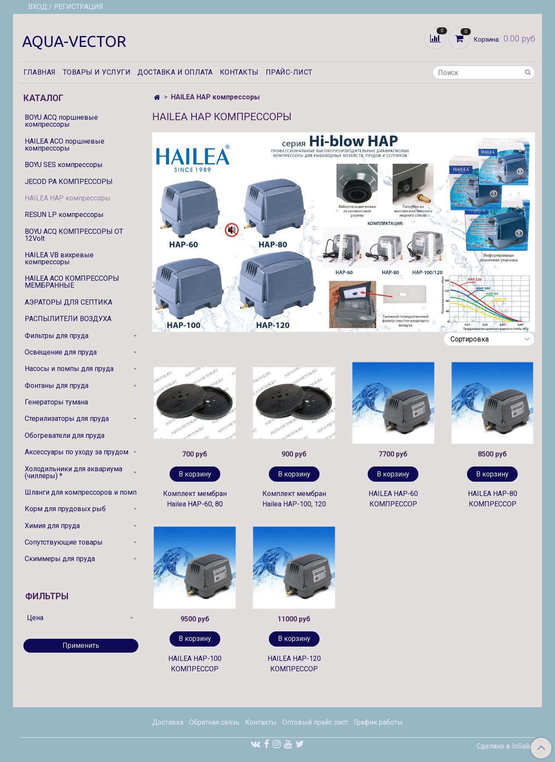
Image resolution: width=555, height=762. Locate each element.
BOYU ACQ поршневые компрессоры (61, 120)
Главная (39, 72)
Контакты (239, 72)
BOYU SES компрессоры (64, 165)
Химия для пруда (52, 526)
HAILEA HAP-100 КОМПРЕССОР (195, 663)
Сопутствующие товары (64, 542)
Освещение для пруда (61, 352)
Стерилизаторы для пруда (67, 418)
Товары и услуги (97, 72)
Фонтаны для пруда (56, 385)
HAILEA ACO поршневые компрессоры (64, 144)
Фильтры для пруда (56, 336)
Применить (80, 645)
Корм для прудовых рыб (65, 509)
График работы (378, 722)
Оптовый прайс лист (315, 722)
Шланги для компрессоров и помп (81, 492)
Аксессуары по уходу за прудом (76, 452)
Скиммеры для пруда (60, 559)
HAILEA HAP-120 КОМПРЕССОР (294, 663)
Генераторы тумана (56, 402)
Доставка (167, 722)
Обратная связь (214, 722)
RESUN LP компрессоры (64, 214)
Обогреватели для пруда (64, 435)
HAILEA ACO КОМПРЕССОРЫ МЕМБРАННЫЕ (72, 281)
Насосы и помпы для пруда (69, 369)
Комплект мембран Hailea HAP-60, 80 (195, 498)
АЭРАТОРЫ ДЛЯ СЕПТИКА (68, 302)
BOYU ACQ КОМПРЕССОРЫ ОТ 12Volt (74, 235)
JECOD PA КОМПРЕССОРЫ (69, 181)
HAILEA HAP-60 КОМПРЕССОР (393, 498)
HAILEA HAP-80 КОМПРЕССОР (492, 498)
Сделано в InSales (506, 746)
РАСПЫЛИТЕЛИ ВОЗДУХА (68, 319)
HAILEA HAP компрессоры (68, 198)
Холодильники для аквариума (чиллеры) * (73, 472)
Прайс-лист (289, 72)
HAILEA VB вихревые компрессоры (59, 258)
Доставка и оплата (175, 72)
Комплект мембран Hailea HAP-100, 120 (294, 498)
